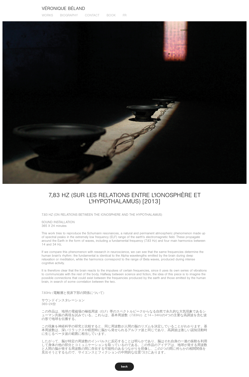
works (47, 15)
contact (92, 15)
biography (69, 15)
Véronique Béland (63, 8)
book (111, 15)
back (124, 366)
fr (124, 15)
